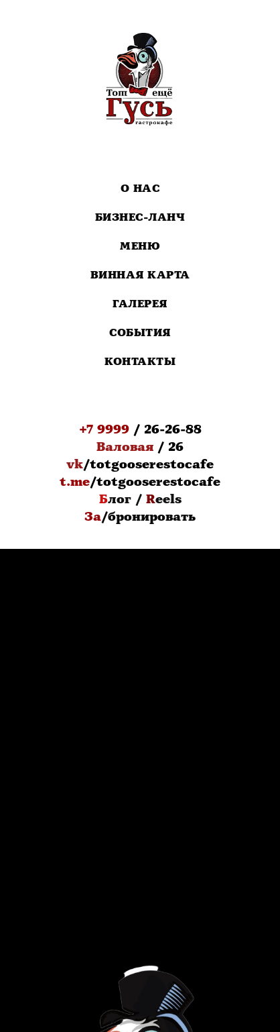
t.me (75, 482)
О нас (140, 189)
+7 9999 (104, 429)
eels (168, 499)
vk (74, 464)
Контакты (140, 362)
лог (119, 499)
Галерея (140, 304)
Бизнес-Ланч (140, 217)
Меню (140, 246)
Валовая (124, 447)
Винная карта (140, 275)
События (140, 333)
